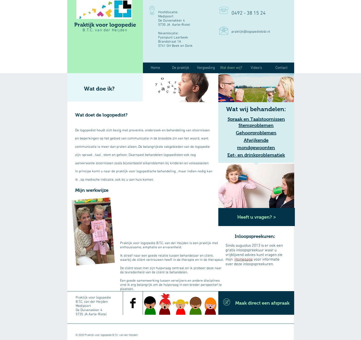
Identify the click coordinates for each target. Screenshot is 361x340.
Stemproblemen (256, 125)
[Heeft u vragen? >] (256, 217)
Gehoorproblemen (256, 132)
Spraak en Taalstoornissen (256, 119)
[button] (180, 68)
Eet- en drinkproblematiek (256, 154)
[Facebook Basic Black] (133, 303)
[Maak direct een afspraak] (256, 303)
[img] (180, 87)
